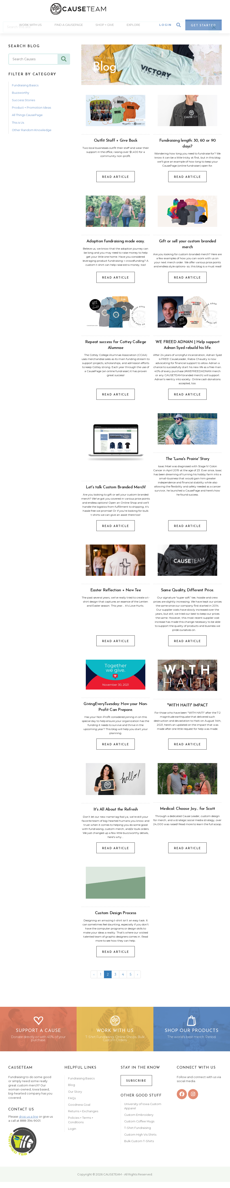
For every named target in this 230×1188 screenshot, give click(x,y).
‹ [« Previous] (93, 976)
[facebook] (182, 1100)
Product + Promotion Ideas (31, 109)
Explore (134, 27)
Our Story (75, 1097)
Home (97, 59)
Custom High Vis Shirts (140, 1140)
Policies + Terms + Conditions (80, 1126)
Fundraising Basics (25, 86)
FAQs (72, 1104)
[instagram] (193, 1100)
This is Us (18, 124)
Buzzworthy (20, 94)
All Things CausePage (27, 116)
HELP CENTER (116, 59)
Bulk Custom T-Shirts (139, 1147)
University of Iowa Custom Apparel (142, 1112)
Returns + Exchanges (83, 1117)
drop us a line (28, 1122)
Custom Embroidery (138, 1121)
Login (165, 27)
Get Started (203, 27)
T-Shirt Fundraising (137, 1134)
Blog (71, 1091)
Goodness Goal (79, 1110)
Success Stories (23, 101)
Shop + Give (105, 27)
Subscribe (136, 1086)
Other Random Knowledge (31, 131)
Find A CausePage (68, 27)
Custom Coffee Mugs (139, 1127)
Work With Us (29, 27)
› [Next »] (137, 976)
